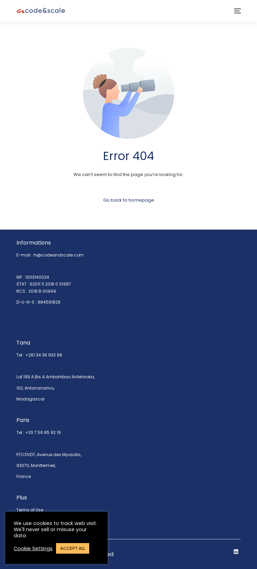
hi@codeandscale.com (58, 255)
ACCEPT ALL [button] (72, 548)
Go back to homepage (128, 200)
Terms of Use (29, 510)
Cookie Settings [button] (33, 548)
